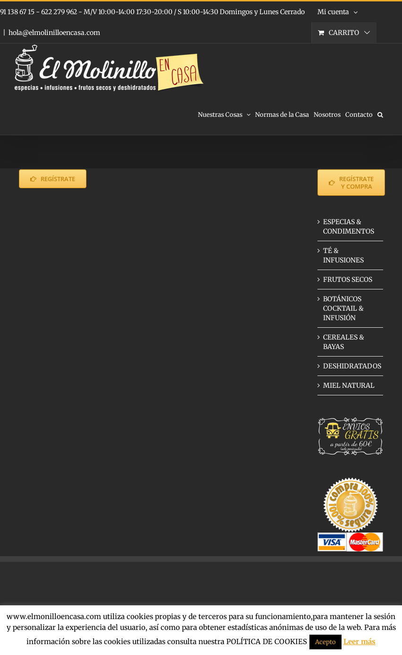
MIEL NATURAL (349, 385)
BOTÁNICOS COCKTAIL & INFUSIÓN (343, 308)
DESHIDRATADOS (352, 366)
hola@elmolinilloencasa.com (54, 32)
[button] (380, 114)
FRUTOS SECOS (347, 279)
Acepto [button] (325, 642)
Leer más (359, 641)
